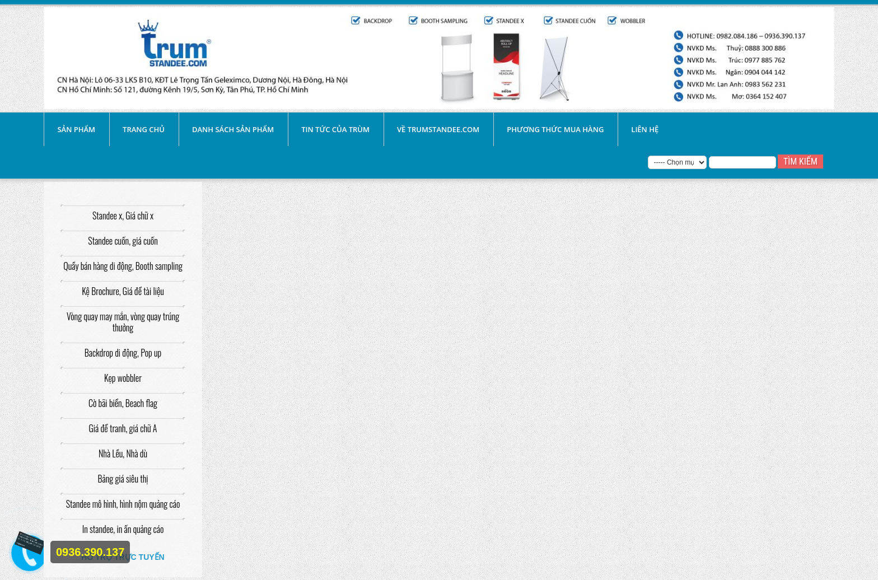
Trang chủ (144, 129)
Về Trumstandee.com (438, 129)
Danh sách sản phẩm (233, 129)
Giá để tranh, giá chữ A (123, 428)
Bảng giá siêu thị (122, 478)
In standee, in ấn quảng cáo (123, 529)
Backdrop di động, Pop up (123, 352)
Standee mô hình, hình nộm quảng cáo (123, 504)
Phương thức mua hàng (555, 129)
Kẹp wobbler (123, 378)
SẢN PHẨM (76, 129)
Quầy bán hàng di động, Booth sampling (123, 266)
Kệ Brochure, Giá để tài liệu (123, 291)
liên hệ (644, 129)
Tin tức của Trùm (335, 129)
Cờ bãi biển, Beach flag (122, 403)
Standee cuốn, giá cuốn (122, 240)
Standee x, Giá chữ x (122, 215)
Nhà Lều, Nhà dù (123, 453)
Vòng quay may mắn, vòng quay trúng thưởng (123, 322)
